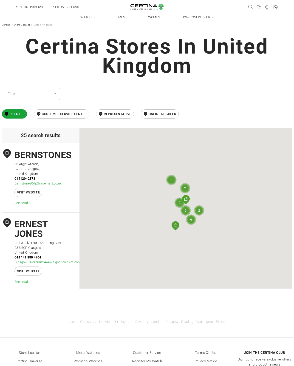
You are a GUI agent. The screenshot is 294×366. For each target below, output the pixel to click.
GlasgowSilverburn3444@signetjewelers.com (47, 262)
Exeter (220, 322)
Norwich (105, 322)
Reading (187, 322)
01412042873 (24, 178)
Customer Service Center (64, 114)
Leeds (73, 322)
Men (121, 17)
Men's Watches (88, 353)
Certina (6, 24)
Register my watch (147, 361)
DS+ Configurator (198, 17)
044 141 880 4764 (27, 257)
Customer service (67, 7)
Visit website (28, 192)
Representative (117, 114)
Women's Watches (88, 361)
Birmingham (123, 322)
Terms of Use (206, 353)
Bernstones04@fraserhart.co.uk (38, 183)
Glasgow (171, 322)
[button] (186, 199)
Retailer (17, 114)
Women (154, 17)
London (156, 322)
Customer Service (147, 353)
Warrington (204, 322)
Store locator (29, 353)
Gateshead (88, 322)
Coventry (142, 322)
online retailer (162, 114)
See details (22, 203)
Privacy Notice (206, 361)
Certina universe (29, 7)
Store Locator (22, 24)
